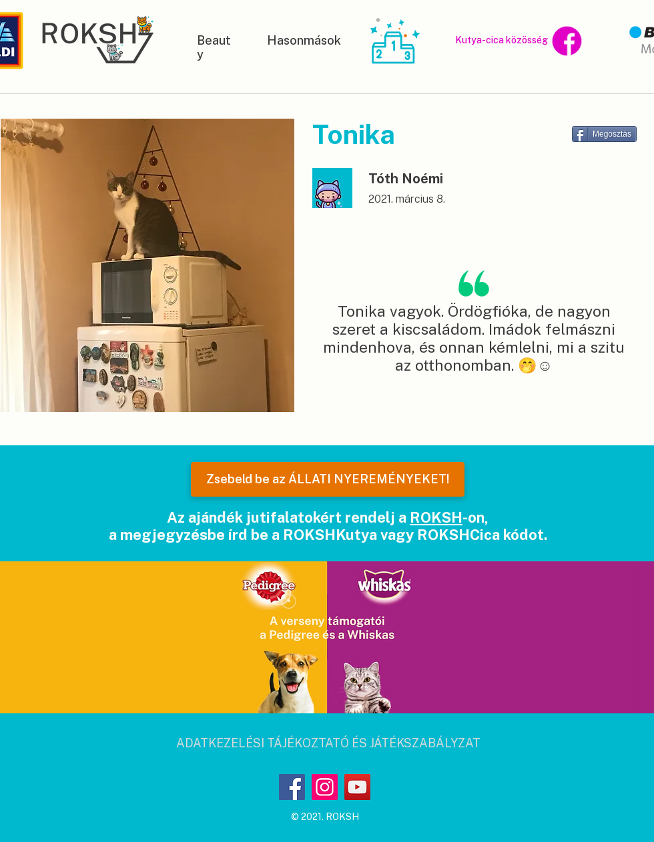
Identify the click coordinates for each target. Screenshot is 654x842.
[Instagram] (325, 787)
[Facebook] (292, 787)
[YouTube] (357, 787)
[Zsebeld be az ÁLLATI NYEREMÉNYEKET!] (327, 479)
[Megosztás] (604, 134)
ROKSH (436, 517)
